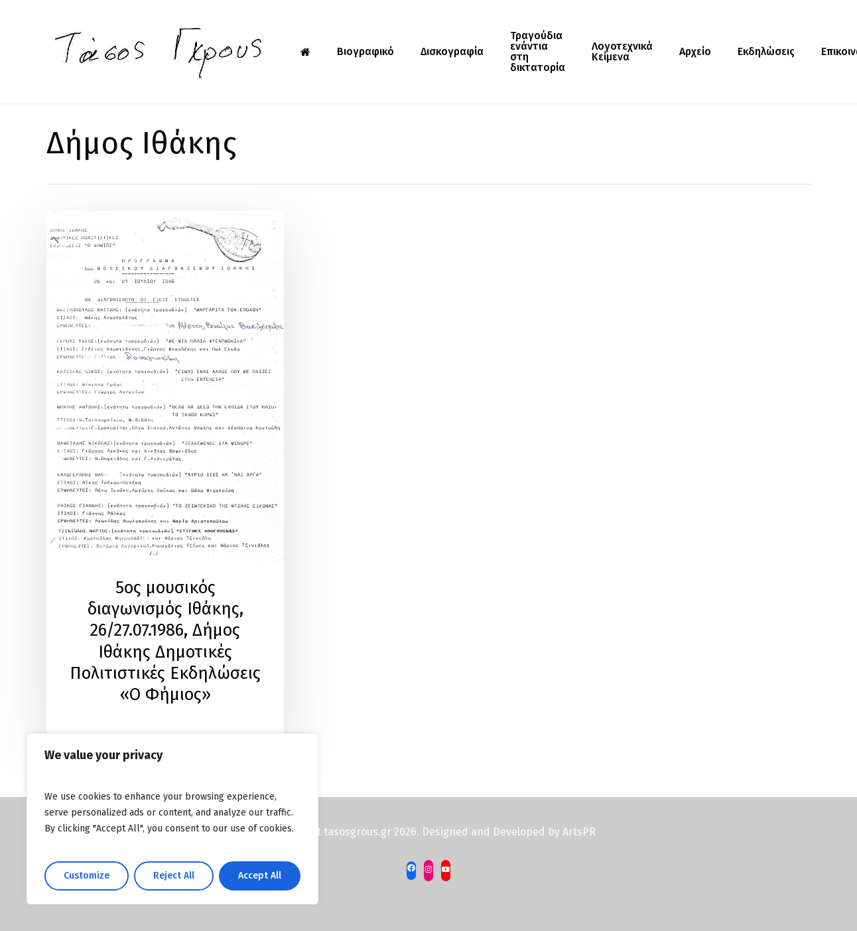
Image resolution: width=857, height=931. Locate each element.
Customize (86, 875)
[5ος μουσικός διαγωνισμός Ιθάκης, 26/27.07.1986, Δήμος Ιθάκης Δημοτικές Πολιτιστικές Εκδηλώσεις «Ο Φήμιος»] (165, 472)
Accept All (259, 875)
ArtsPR (579, 831)
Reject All (173, 875)
